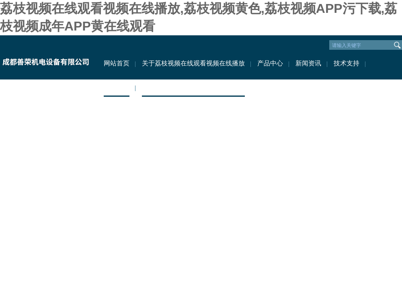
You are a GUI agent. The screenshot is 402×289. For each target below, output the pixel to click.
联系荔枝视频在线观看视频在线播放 (193, 87)
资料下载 (116, 87)
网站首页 (116, 63)
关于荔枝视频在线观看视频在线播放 (193, 63)
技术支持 (346, 63)
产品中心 (270, 63)
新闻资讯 (308, 63)
